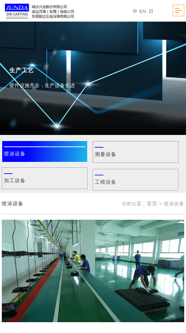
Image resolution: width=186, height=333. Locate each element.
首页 (152, 203)
